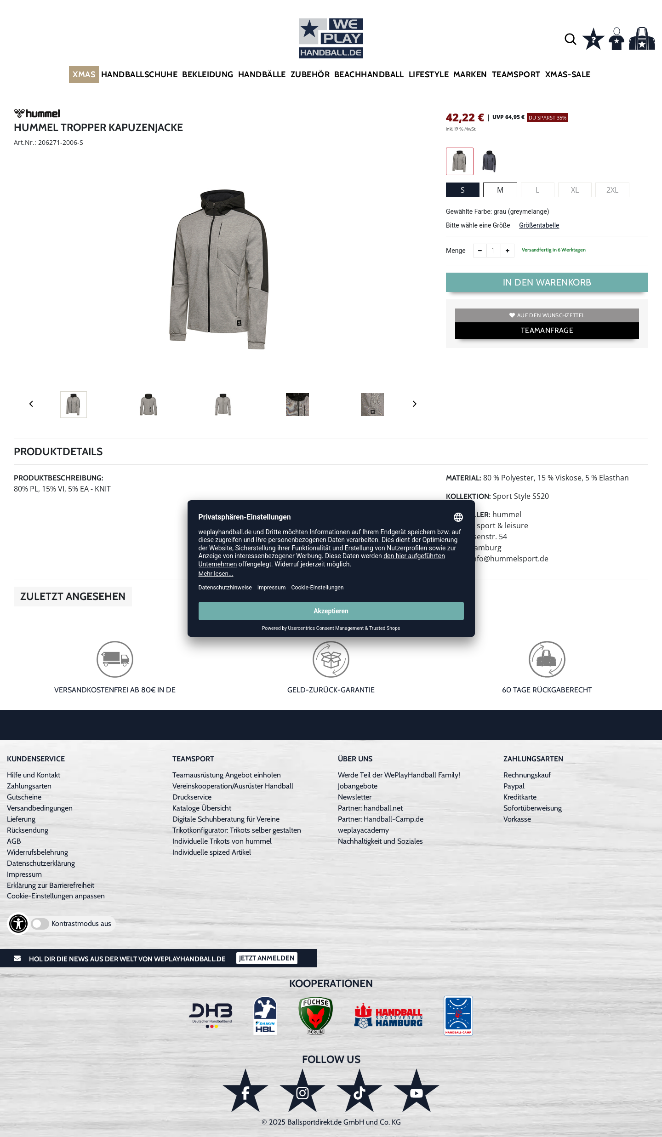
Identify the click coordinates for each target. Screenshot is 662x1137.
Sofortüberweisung (532, 808)
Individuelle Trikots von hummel (222, 841)
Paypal (514, 786)
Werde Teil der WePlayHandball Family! (399, 775)
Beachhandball (369, 74)
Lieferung (21, 819)
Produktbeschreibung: (58, 478)
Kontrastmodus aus (81, 923)
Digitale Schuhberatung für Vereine (226, 819)
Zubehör (310, 74)
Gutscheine (24, 797)
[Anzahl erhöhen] (507, 250)
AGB (14, 841)
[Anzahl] (494, 250)
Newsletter (354, 797)
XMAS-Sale (568, 74)
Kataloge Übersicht (201, 808)
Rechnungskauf (527, 775)
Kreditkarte (519, 797)
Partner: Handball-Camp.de (380, 819)
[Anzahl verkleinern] (480, 250)
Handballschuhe (139, 74)
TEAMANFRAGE (547, 330)
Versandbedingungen (40, 808)
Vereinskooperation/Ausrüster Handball (232, 786)
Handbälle (262, 74)
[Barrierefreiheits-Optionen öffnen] (18, 923)
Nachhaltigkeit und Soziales (380, 841)
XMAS (84, 74)
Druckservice (191, 797)
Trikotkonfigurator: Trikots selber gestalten (236, 830)
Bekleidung (208, 74)
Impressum (24, 874)
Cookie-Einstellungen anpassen (56, 895)
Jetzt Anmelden (267, 958)
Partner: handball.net (370, 808)
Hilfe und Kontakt (33, 775)
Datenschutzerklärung (41, 863)
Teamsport (516, 74)
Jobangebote (357, 786)
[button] (570, 38)
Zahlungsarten (29, 786)
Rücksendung (27, 830)
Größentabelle (539, 225)
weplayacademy (363, 830)
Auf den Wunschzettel (547, 315)
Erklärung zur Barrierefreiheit (50, 885)
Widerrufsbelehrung (37, 852)
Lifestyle (429, 74)
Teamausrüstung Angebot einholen (226, 775)
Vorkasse (517, 819)
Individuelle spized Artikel (211, 852)
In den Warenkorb (547, 282)
